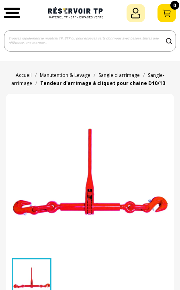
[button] (12, 13)
